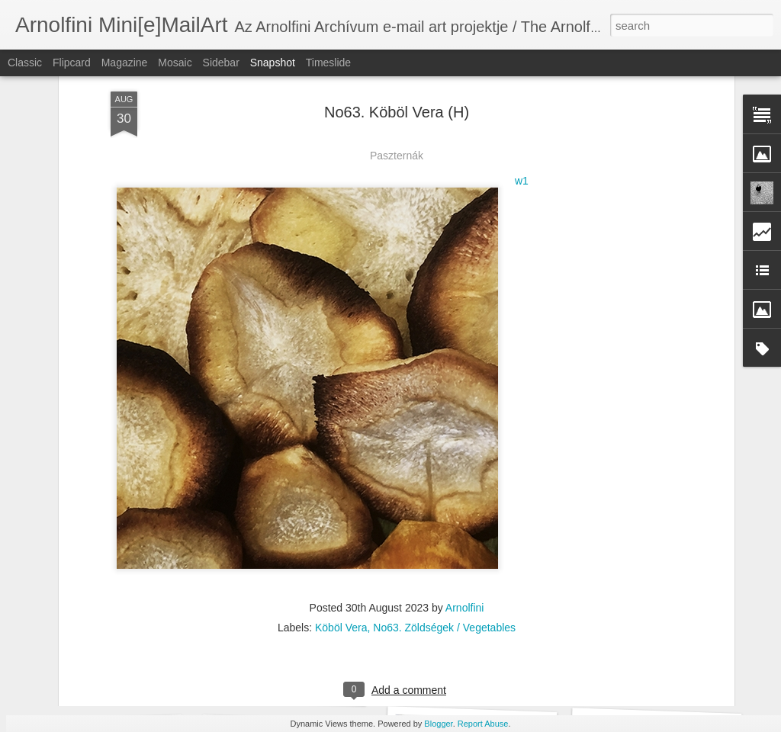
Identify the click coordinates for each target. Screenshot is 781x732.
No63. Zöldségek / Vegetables (444, 492)
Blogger (438, 723)
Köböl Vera (341, 492)
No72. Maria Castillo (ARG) (296, 686)
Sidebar (221, 62)
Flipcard (72, 62)
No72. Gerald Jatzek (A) (470, 678)
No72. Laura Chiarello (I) (110, 676)
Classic (25, 62)
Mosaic (174, 62)
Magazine (124, 62)
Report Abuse (483, 723)
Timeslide (328, 62)
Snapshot (272, 62)
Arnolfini (464, 472)
